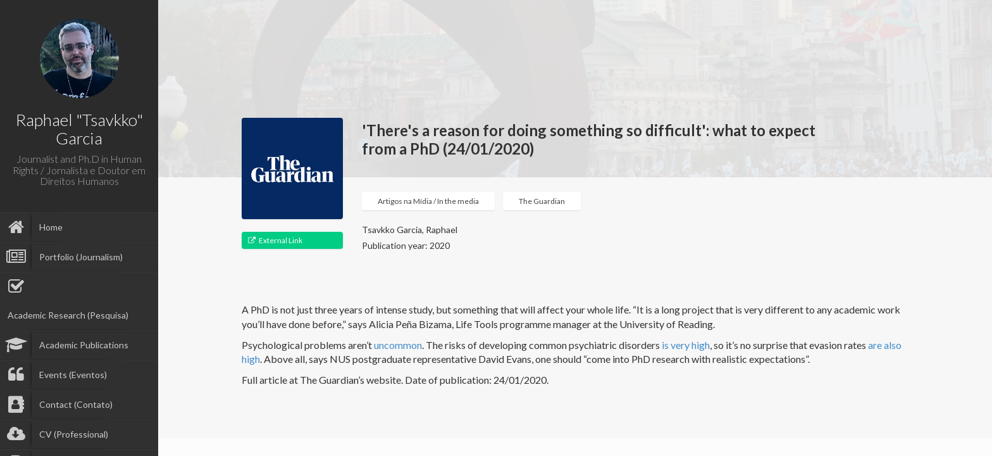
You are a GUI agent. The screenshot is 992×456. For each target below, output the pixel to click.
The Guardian (542, 201)
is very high (686, 345)
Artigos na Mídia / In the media (428, 201)
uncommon (398, 345)
